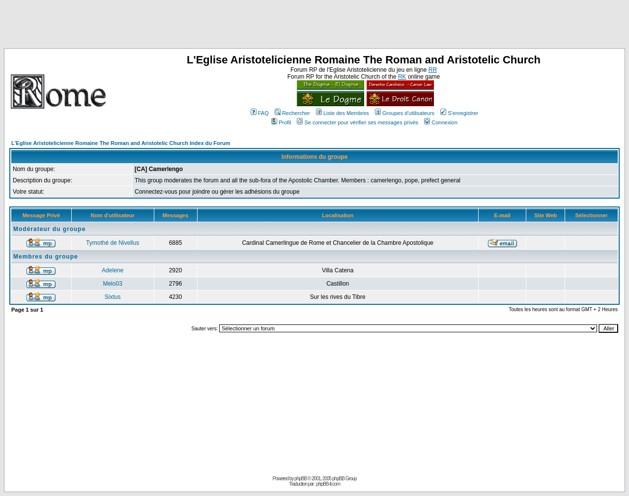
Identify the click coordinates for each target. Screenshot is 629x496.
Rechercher (292, 113)
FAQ (260, 113)
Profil (281, 122)
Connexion (440, 122)
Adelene (112, 270)
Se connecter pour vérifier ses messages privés (357, 122)
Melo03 (112, 283)
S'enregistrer (459, 113)
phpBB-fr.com (328, 484)
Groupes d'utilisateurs (404, 113)
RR (433, 69)
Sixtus (113, 296)
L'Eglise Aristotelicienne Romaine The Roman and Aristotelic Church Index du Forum (120, 143)
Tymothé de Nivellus (112, 242)
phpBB (300, 478)
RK (402, 76)
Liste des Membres (342, 113)
